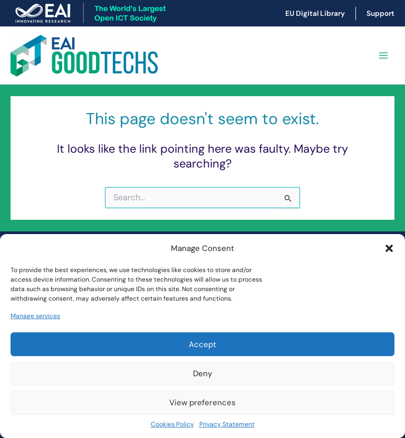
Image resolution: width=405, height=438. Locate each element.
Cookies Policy (172, 424)
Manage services (35, 316)
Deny (202, 373)
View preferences (202, 402)
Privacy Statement (227, 424)
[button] (389, 248)
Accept (202, 344)
